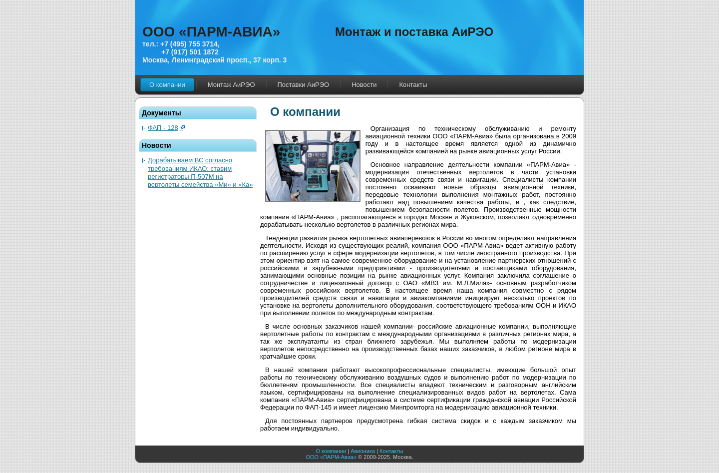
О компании (331, 451)
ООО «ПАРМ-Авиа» (331, 457)
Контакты (391, 451)
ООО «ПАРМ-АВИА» (211, 31)
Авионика (363, 451)
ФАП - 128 (163, 127)
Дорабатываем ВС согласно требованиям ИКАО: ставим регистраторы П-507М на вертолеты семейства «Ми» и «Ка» (200, 172)
